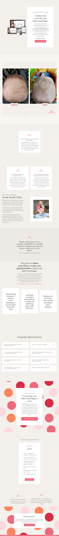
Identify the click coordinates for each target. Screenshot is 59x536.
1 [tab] (25, 117)
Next (58, 88)
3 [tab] (29, 117)
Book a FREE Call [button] (29, 524)
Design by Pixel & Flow (51, 535)
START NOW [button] (29, 479)
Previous (0, 88)
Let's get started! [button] (40, 41)
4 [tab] (31, 117)
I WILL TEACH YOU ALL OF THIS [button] (29, 419)
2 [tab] (27, 117)
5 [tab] (33, 117)
